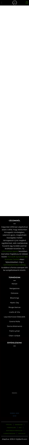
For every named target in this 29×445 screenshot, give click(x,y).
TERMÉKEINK (19, 424)
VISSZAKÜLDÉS (11, 427)
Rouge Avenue (14, 307)
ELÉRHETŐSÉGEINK (9, 433)
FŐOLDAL (9, 424)
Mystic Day (14, 303)
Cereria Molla (14, 321)
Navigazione (14, 288)
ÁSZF (20, 427)
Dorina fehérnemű (14, 326)
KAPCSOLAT (21, 433)
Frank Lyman (14, 331)
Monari (14, 284)
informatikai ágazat (10, 251)
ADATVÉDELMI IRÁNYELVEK (14, 430)
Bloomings (14, 298)
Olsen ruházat (14, 336)
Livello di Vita (14, 312)
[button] (2, 2)
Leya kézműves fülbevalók (14, 317)
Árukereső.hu (14, 392)
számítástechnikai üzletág (14, 265)
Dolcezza (14, 293)
